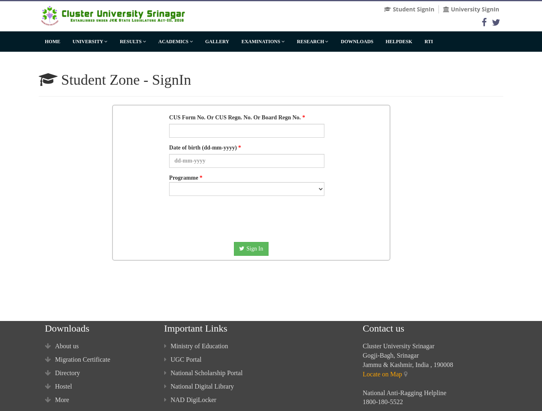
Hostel (58, 386)
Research (313, 41)
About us (62, 346)
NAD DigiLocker (190, 399)
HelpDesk (399, 41)
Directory (62, 372)
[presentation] (242, 218)
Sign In (251, 249)
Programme (246, 185)
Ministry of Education (196, 346)
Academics (176, 41)
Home (52, 41)
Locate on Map (382, 374)
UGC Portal (183, 359)
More (57, 399)
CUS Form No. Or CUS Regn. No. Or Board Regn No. (235, 117)
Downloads (357, 41)
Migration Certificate (77, 359)
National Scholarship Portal (203, 372)
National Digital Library (199, 386)
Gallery (217, 41)
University (90, 41)
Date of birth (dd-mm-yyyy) (203, 148)
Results (133, 41)
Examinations (262, 41)
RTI (429, 41)
